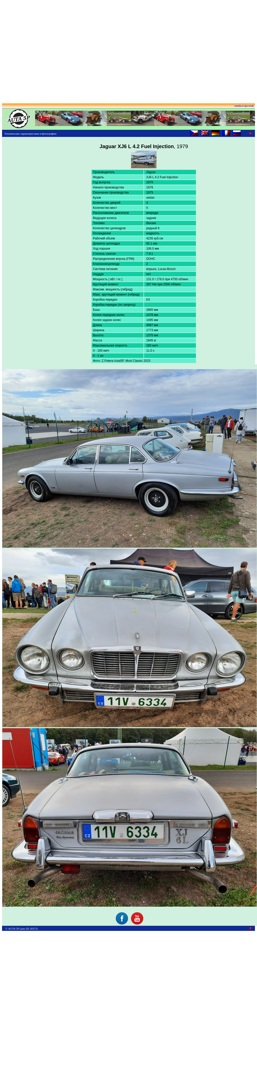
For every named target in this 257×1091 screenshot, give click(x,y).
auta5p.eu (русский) (244, 106)
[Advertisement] (127, 50)
